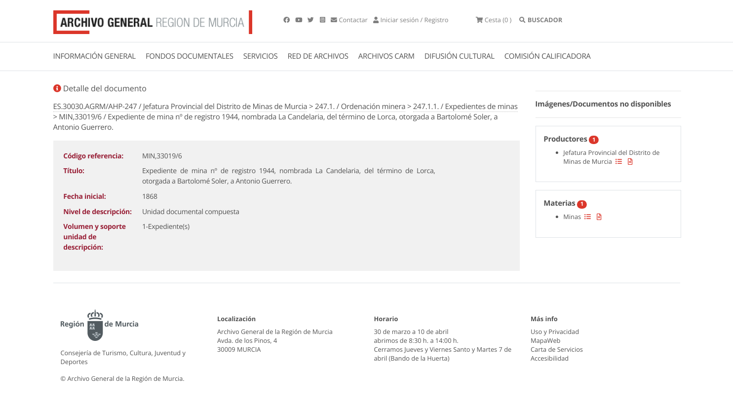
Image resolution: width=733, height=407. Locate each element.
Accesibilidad (550, 358)
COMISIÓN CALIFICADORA (547, 56)
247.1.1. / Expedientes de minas (465, 106)
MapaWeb (545, 340)
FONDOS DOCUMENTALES (189, 56)
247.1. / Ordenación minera (360, 106)
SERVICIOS (260, 56)
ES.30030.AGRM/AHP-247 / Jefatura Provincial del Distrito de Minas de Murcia (180, 106)
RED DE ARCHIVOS (318, 56)
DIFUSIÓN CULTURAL (459, 56)
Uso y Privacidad (555, 331)
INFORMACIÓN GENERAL (94, 56)
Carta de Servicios (557, 349)
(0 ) (493, 19)
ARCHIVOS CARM (386, 56)
